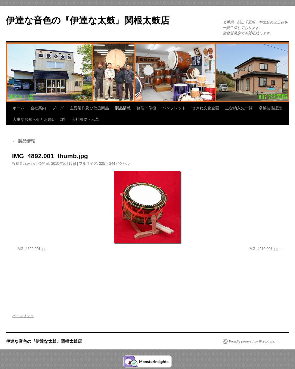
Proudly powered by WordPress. (252, 341)
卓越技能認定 (270, 108)
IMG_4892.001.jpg (31, 249)
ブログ (58, 108)
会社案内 (38, 108)
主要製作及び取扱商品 (89, 108)
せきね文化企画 (205, 108)
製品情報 (123, 108)
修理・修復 (146, 108)
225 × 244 (107, 163)
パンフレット (174, 108)
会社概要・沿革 (85, 119)
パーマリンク (23, 316)
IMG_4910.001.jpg (263, 249)
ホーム (18, 108)
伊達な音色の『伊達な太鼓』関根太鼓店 (87, 20)
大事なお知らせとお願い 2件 (39, 119)
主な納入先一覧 (239, 108)
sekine (30, 163)
